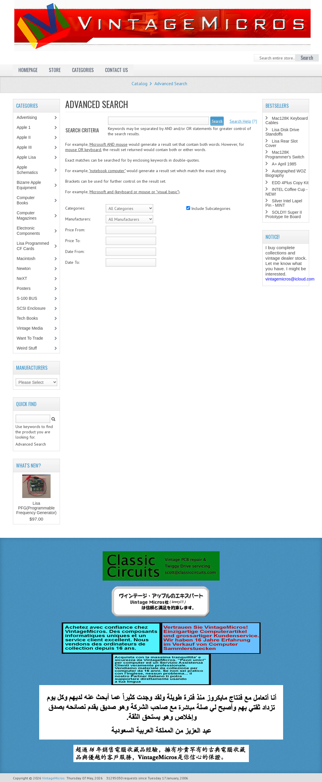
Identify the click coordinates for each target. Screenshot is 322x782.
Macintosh (29, 258)
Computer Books (27, 200)
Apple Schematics (30, 170)
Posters (27, 288)
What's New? (28, 465)
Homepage (27, 69)
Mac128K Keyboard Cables (287, 120)
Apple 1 (27, 127)
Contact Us (116, 69)
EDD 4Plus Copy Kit (290, 182)
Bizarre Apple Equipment (29, 185)
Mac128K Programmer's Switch (285, 154)
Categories (83, 69)
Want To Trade (30, 338)
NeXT (22, 278)
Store (55, 69)
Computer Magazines (31, 215)
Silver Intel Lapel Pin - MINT (284, 203)
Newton (23, 268)
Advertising (30, 117)
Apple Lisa (30, 157)
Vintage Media (33, 328)
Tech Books (31, 318)
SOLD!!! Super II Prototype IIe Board (284, 214)
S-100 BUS (30, 298)
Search (217, 121)
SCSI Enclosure (34, 308)
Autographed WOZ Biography (286, 173)
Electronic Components (31, 231)
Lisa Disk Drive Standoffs (282, 131)
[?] (243, 121)
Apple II (27, 137)
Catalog (139, 83)
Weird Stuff (30, 348)
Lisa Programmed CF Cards (33, 246)
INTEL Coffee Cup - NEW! (287, 191)
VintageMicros (53, 778)
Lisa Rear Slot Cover (282, 143)
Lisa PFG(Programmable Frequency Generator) (36, 508)
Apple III (27, 147)
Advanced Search (170, 83)
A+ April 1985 (284, 164)
